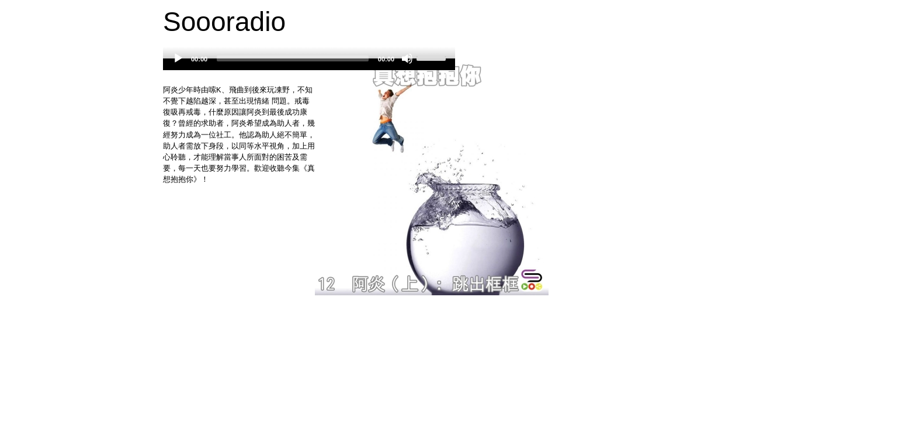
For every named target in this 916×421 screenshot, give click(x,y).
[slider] (293, 58)
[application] (309, 64)
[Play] (178, 58)
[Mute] (407, 58)
